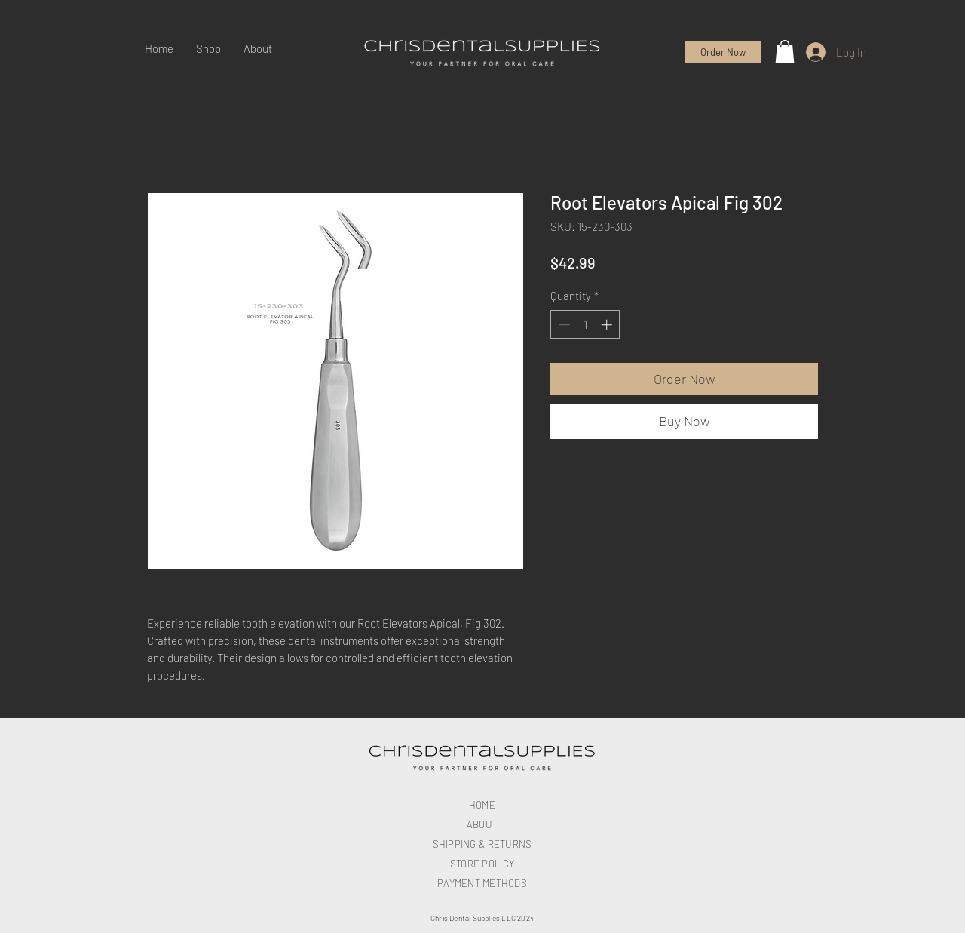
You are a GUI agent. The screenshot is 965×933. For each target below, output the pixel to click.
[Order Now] (723, 52)
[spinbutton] (585, 325)
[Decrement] (563, 325)
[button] (785, 51)
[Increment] (608, 325)
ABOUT (482, 824)
